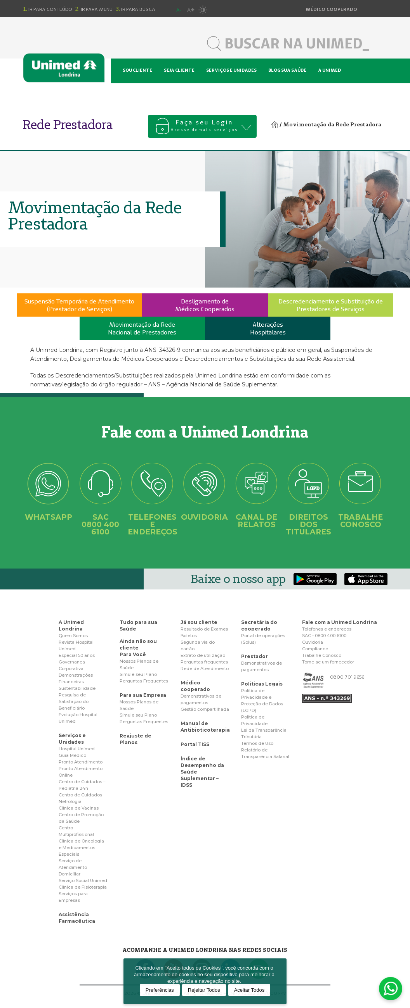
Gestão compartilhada (205, 709)
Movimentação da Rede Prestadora (332, 124)
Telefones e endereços (326, 629)
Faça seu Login (204, 126)
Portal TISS (195, 744)
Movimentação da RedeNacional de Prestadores (142, 328)
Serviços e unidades (231, 70)
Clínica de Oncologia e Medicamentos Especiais (81, 847)
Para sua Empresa (143, 695)
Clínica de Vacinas (79, 808)
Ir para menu (94, 8)
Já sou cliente (199, 622)
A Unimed (329, 70)
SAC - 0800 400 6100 (324, 635)
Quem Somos (73, 635)
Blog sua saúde (287, 70)
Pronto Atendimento (80, 762)
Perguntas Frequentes (144, 681)
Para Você (133, 654)
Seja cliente (179, 70)
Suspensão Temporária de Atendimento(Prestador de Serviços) (79, 305)
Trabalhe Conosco (321, 655)
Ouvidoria (312, 642)
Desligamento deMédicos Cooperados (205, 305)
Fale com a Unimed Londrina (339, 622)
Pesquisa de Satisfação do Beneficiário (74, 701)
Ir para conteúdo (47, 8)
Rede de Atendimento (205, 668)
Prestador (254, 656)
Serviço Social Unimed (83, 880)
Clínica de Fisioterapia (83, 887)
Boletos (189, 635)
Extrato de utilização (203, 655)
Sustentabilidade (77, 688)
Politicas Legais (262, 684)
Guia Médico (72, 755)
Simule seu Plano (138, 674)
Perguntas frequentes (204, 662)
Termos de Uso (257, 743)
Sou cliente (137, 70)
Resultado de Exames (204, 629)
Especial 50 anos (77, 655)
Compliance (315, 648)
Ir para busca (135, 8)
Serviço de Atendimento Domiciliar (73, 867)
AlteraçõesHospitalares (268, 328)
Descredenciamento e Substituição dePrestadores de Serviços (330, 305)
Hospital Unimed (144, 93)
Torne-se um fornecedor (328, 662)
